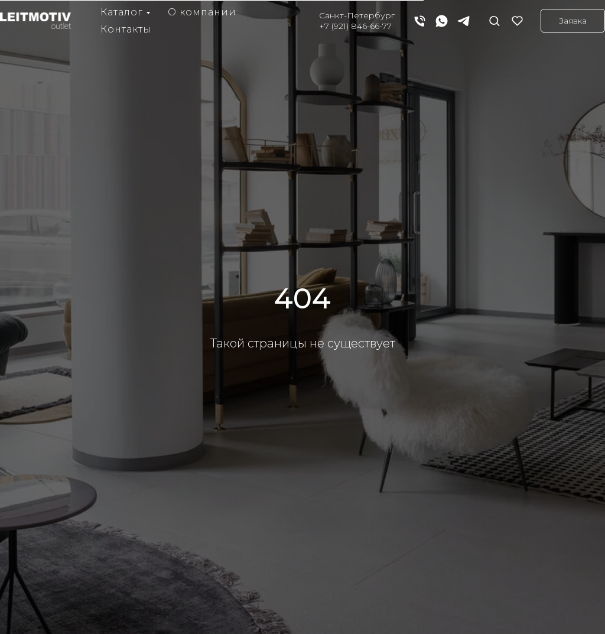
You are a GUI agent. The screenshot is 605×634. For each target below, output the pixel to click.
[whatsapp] (441, 21)
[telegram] (463, 21)
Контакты (125, 29)
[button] (494, 20)
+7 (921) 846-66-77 (355, 26)
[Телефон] (419, 21)
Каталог (121, 12)
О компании (202, 12)
